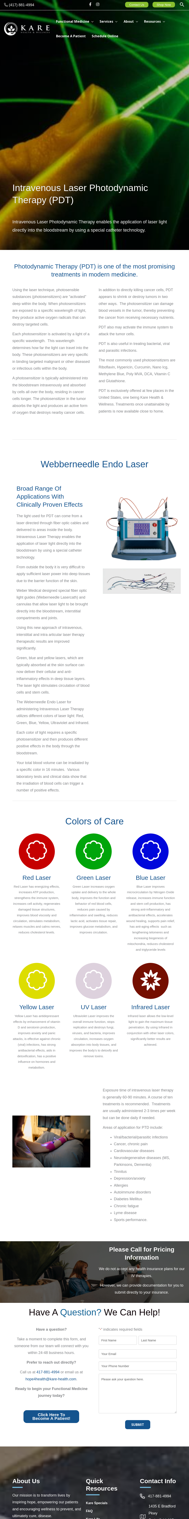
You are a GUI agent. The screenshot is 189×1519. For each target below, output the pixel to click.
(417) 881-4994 (21, 5)
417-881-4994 (48, 1372)
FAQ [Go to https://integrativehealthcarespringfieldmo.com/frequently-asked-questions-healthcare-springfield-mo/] (89, 1511)
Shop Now (164, 4)
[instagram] (98, 4)
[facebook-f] (91, 4)
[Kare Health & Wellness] (26, 28)
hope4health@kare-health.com (51, 1379)
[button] (182, 5)
